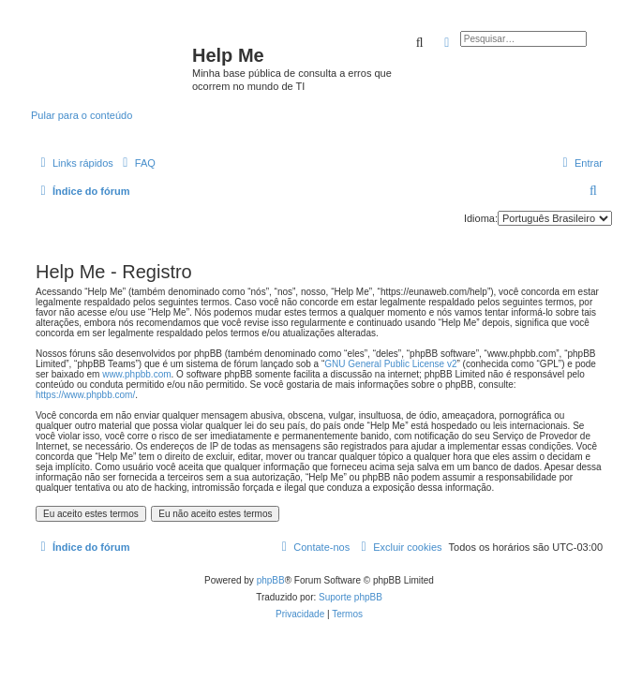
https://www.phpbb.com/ (85, 395)
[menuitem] (137, 163)
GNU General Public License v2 (390, 364)
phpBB (271, 580)
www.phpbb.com (136, 374)
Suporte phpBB (350, 597)
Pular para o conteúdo (81, 115)
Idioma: (481, 218)
